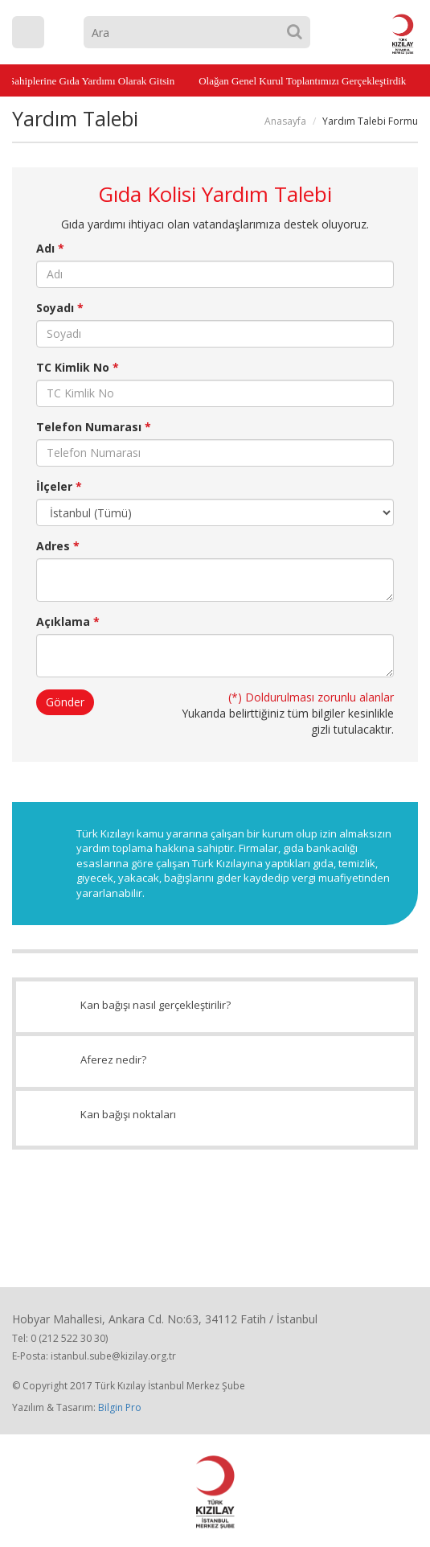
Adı (50, 248)
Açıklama (68, 621)
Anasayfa (285, 121)
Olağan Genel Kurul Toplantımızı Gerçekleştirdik (298, 81)
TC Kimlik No (77, 367)
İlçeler (59, 486)
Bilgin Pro (119, 1407)
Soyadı (60, 307)
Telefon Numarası (93, 426)
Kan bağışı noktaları (215, 1118)
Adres (58, 545)
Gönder (65, 702)
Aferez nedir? (215, 1061)
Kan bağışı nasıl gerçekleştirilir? (215, 1006)
